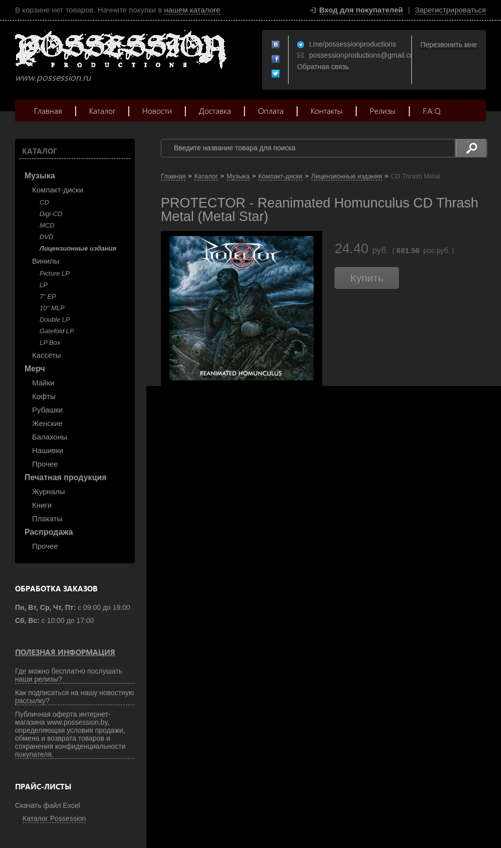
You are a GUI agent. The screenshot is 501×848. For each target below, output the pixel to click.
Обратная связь (323, 67)
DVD (46, 237)
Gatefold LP (57, 331)
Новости (157, 110)
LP (44, 285)
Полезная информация (65, 652)
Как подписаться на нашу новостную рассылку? (74, 697)
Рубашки (47, 409)
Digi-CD (51, 214)
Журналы (48, 491)
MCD (47, 225)
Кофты (44, 396)
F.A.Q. (432, 110)
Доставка (215, 110)
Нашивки (48, 450)
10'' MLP (52, 308)
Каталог (102, 110)
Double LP (55, 319)
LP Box (50, 342)
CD (44, 202)
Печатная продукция (66, 477)
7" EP (48, 296)
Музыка (40, 175)
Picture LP (55, 273)
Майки (43, 382)
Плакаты (47, 518)
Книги (42, 505)
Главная (48, 110)
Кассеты (46, 355)
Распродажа (49, 532)
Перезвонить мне (448, 45)
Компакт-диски (57, 189)
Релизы (383, 110)
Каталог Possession (54, 818)
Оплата (271, 110)
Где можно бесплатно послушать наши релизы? (68, 675)
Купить (366, 278)
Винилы (46, 261)
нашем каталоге (192, 10)
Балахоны (49, 437)
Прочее (45, 464)
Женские (47, 423)
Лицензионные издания (78, 248)
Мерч (35, 368)
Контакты (327, 110)
